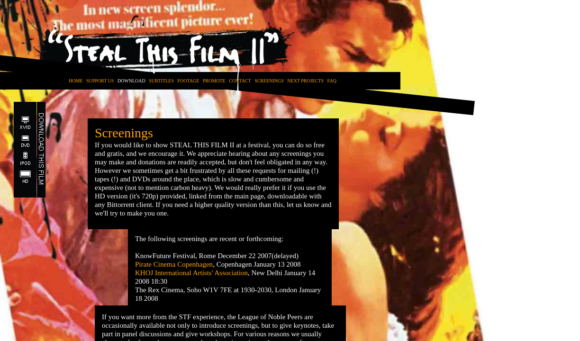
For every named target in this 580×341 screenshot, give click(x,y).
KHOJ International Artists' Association (191, 273)
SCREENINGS (269, 80)
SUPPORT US (100, 80)
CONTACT (240, 80)
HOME (75, 80)
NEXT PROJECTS (305, 80)
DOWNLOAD (131, 80)
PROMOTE (214, 80)
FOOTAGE (188, 80)
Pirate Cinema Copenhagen (174, 264)
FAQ (331, 80)
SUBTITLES (161, 80)
